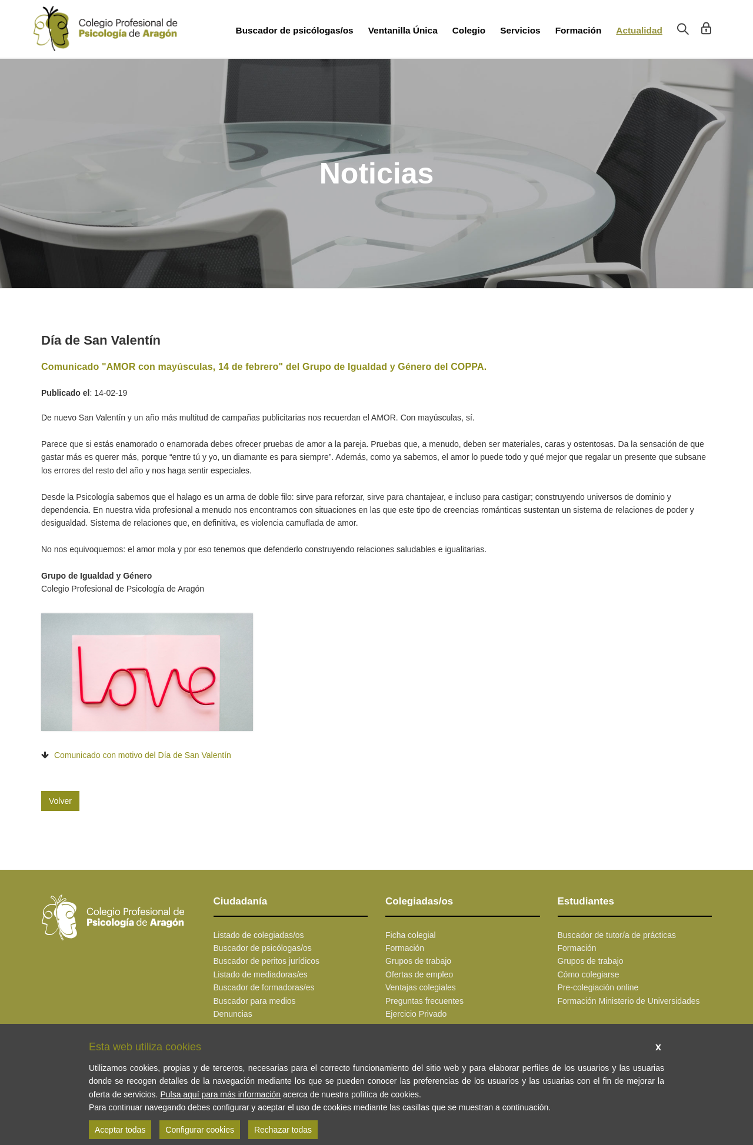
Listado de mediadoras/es (261, 974)
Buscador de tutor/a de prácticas (617, 935)
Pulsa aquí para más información (220, 1094)
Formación (578, 30)
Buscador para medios (255, 1001)
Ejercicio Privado (416, 1014)
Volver (60, 801)
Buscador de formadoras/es (264, 987)
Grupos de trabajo (418, 961)
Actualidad (639, 30)
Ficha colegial (410, 935)
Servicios (520, 30)
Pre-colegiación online (598, 987)
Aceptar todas (120, 1129)
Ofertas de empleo (419, 974)
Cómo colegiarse (588, 974)
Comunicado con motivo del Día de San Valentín (142, 755)
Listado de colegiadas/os (259, 935)
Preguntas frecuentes (424, 1001)
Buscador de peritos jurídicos (267, 961)
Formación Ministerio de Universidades (629, 1001)
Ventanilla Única (403, 30)
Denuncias (233, 1014)
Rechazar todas (283, 1129)
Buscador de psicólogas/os (295, 30)
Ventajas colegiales (420, 987)
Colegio (468, 30)
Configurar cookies (199, 1129)
